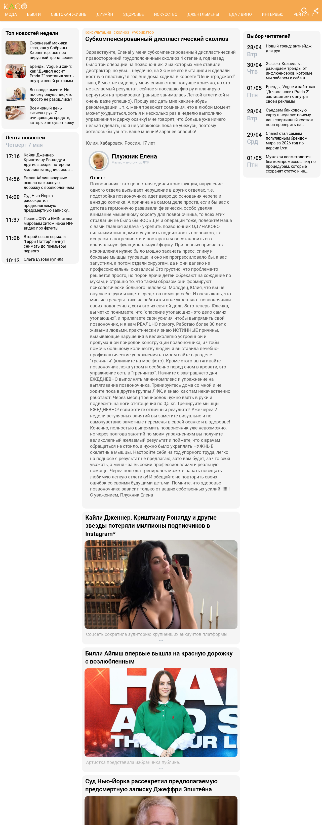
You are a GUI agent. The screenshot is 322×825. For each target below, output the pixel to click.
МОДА (11, 14)
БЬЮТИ (34, 14)
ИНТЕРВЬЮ (273, 14)
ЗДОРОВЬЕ (133, 14)
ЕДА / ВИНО (240, 14)
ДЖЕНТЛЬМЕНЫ (203, 14)
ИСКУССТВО (165, 14)
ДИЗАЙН (104, 14)
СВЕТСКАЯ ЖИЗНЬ (68, 14)
